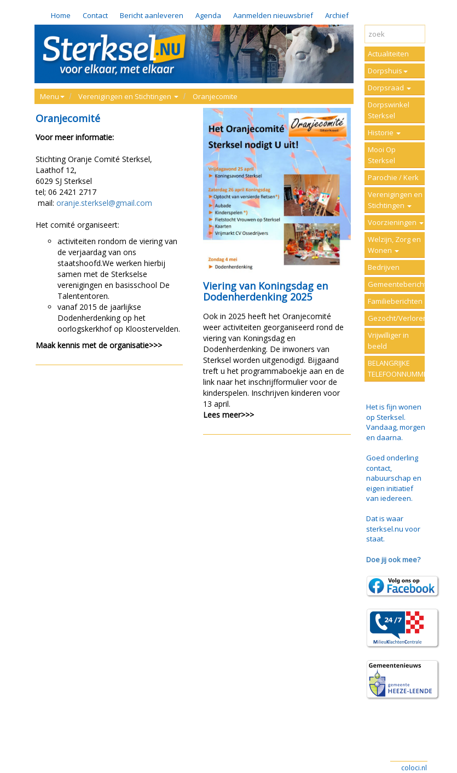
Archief (337, 15)
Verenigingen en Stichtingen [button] (128, 96)
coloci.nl (414, 767)
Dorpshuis (388, 71)
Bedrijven (384, 267)
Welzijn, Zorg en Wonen (394, 244)
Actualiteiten (388, 54)
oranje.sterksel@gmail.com (103, 203)
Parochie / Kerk (393, 177)
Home (61, 15)
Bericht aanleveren (151, 15)
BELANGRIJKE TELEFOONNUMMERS (396, 368)
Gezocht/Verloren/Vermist (396, 318)
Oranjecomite (215, 96)
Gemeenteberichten (396, 284)
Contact (95, 15)
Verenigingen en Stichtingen (395, 199)
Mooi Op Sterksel (382, 155)
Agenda (208, 15)
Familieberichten (395, 301)
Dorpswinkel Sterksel (388, 110)
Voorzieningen (396, 222)
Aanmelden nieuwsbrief (273, 15)
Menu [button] (52, 96)
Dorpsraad (389, 88)
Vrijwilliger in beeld (388, 340)
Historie (384, 132)
